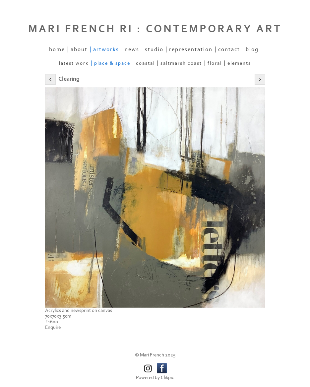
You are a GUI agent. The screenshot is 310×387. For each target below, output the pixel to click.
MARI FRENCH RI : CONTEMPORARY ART (155, 29)
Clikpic (167, 377)
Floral (215, 63)
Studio (154, 49)
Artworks (106, 49)
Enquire (53, 327)
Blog (252, 49)
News (132, 49)
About (79, 49)
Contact (229, 49)
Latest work (74, 63)
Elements (239, 63)
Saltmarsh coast (181, 63)
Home (57, 49)
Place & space (112, 63)
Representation (191, 49)
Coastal (145, 63)
